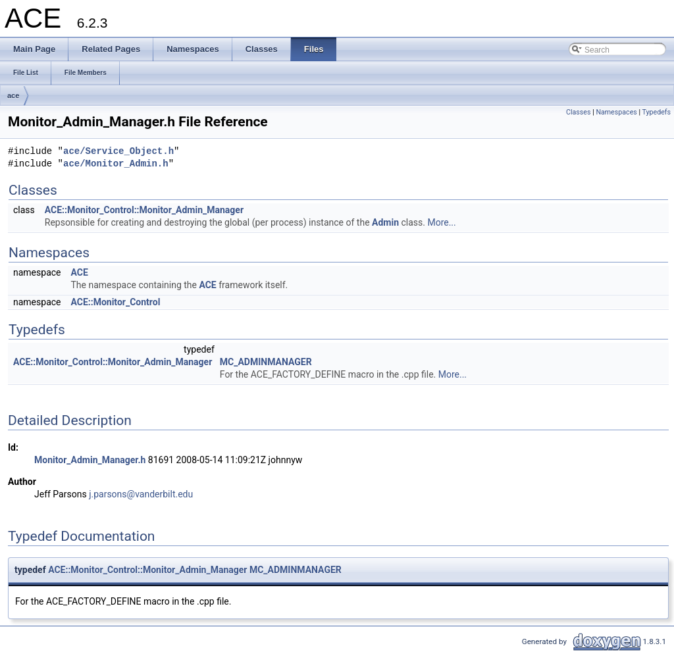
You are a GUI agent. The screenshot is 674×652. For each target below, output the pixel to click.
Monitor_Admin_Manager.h (89, 460)
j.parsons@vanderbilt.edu (141, 494)
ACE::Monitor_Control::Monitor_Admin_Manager (144, 210)
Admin (385, 222)
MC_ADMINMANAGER (266, 362)
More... (441, 222)
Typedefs (656, 112)
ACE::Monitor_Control (115, 302)
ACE (79, 272)
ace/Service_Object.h (118, 151)
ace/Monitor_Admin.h (115, 164)
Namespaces (616, 112)
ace (13, 95)
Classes (578, 112)
